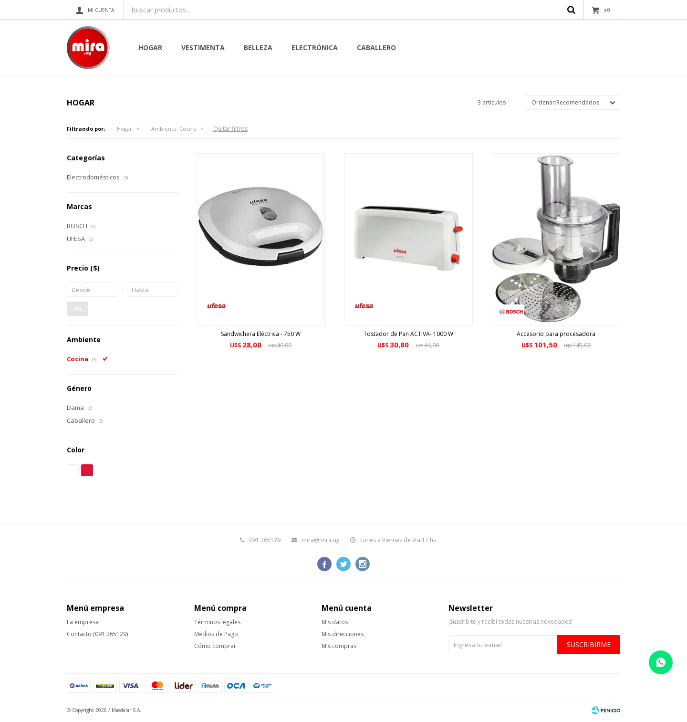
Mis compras (339, 646)
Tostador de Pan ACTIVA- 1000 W (408, 333)
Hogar (150, 47)
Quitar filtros (230, 129)
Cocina (174, 128)
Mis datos (335, 622)
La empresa (83, 622)
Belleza (258, 47)
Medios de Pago (216, 634)
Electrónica (314, 47)
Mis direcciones (343, 634)
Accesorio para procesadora (556, 333)
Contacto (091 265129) (97, 634)
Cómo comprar (215, 646)
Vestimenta (203, 47)
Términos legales (217, 622)
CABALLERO (376, 47)
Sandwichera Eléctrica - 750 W (261, 333)
